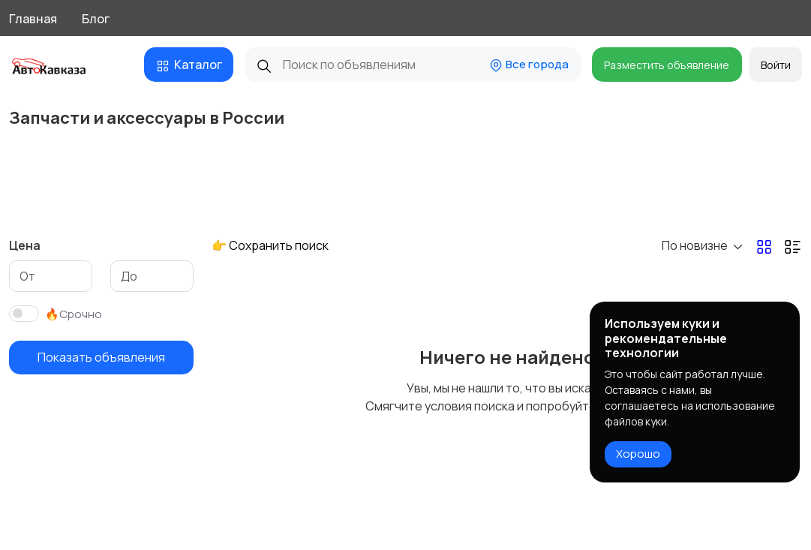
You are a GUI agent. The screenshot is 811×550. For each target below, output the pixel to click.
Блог (96, 19)
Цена (25, 245)
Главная (33, 19)
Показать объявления (101, 357)
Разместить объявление (666, 65)
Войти (776, 65)
